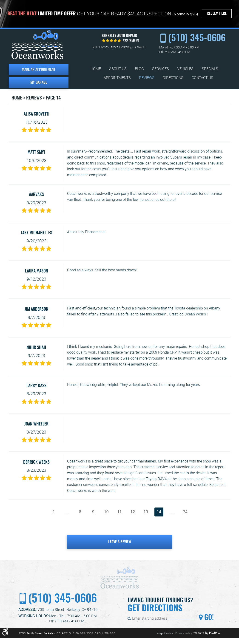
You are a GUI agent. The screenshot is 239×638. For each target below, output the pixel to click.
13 (146, 512)
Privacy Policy (183, 633)
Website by (207, 632)
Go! (208, 617)
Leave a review (119, 542)
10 (106, 512)
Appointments (117, 78)
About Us (118, 69)
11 (119, 512)
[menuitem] (96, 68)
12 (132, 512)
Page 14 (53, 98)
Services (160, 69)
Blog (139, 69)
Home (96, 69)
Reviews (146, 78)
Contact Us (202, 78)
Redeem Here (217, 13)
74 (185, 512)
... (67, 512)
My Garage (38, 82)
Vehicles (185, 69)
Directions (173, 78)
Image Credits (164, 633)
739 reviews (130, 40)
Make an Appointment (38, 69)
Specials (210, 69)
